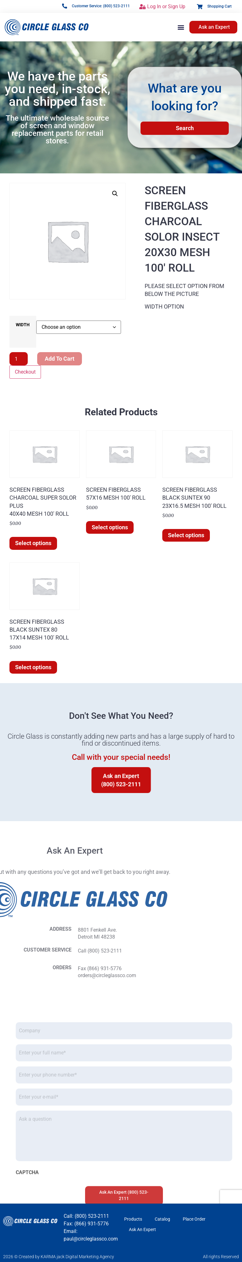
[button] (181, 27)
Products (133, 1219)
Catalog (162, 1219)
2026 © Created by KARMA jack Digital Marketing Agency (58, 1256)
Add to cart (59, 358)
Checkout (25, 372)
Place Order (194, 1219)
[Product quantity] (18, 358)
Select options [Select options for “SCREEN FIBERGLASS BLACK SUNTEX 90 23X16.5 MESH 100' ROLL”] (186, 535)
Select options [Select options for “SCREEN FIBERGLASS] (110, 527)
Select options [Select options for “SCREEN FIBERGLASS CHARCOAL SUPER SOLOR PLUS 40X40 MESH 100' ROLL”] (33, 543)
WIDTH (23, 325)
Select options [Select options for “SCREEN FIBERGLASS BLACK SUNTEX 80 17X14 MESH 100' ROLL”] (33, 667)
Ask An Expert (142, 1229)
